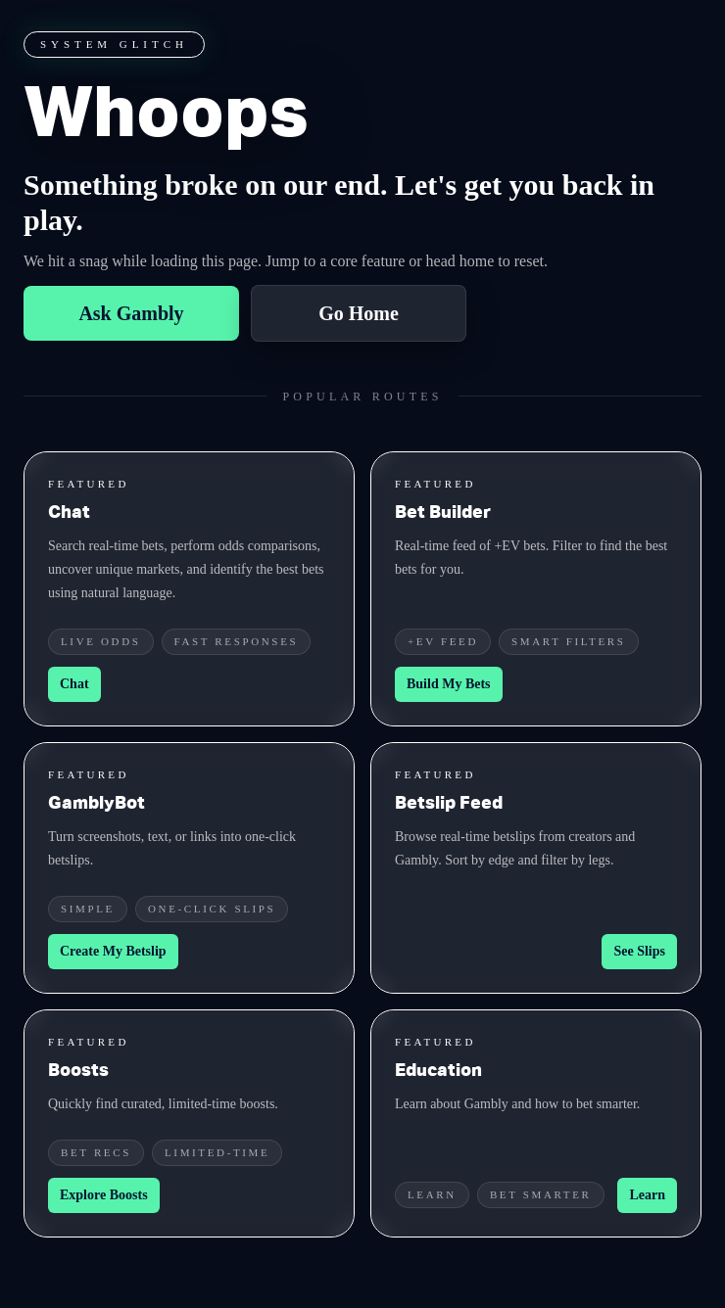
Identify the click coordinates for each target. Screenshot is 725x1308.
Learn (647, 1195)
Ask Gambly (130, 313)
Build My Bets (449, 684)
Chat (74, 684)
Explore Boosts (104, 1195)
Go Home (358, 313)
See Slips (639, 951)
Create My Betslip (113, 951)
